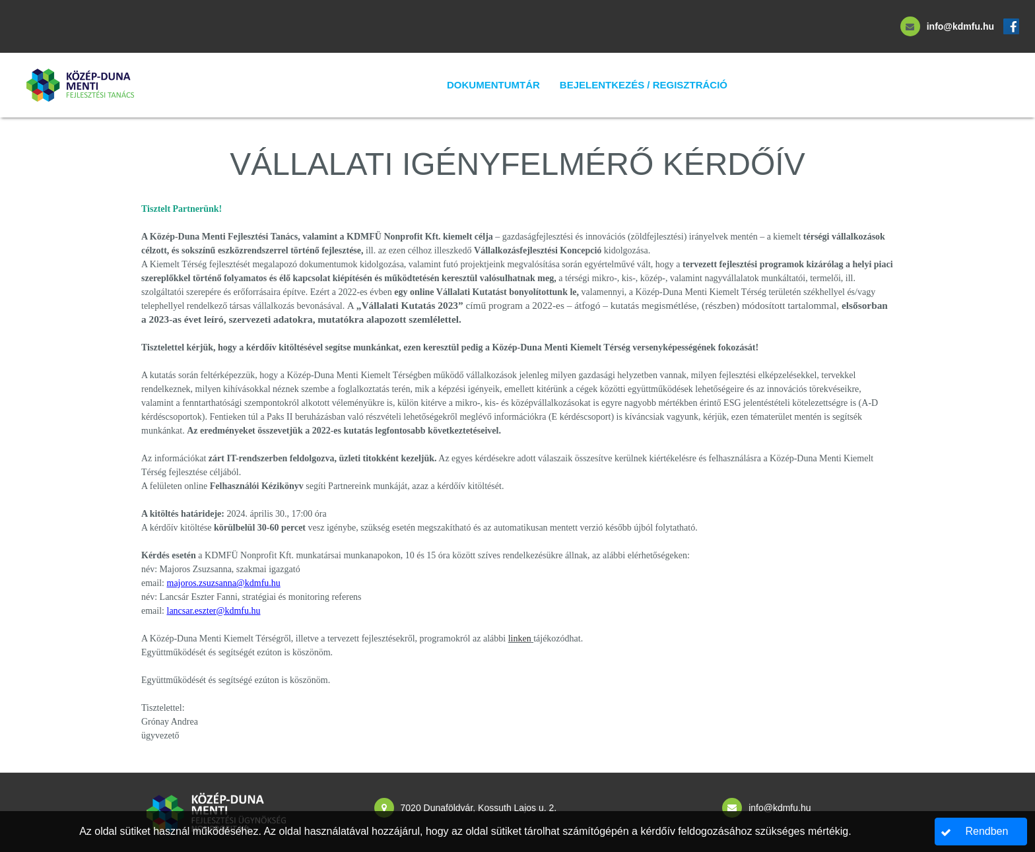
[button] (981, 831)
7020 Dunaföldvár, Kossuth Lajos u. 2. (479, 808)
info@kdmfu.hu (960, 26)
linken (519, 638)
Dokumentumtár (493, 84)
